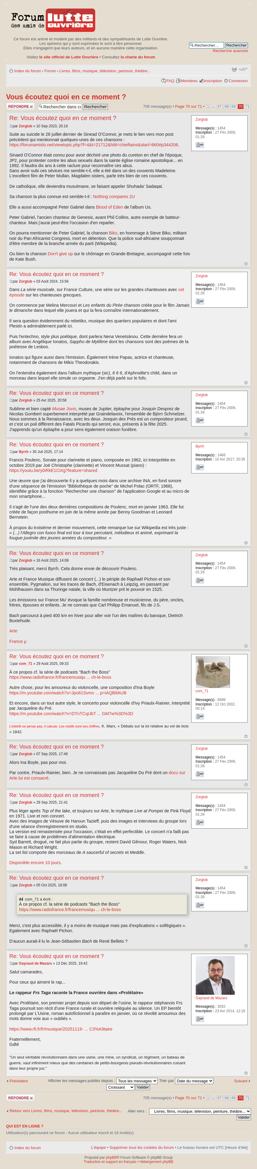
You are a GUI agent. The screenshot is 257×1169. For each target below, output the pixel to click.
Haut (246, 263)
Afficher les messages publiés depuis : (103, 1080)
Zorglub (25, 126)
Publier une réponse (20, 106)
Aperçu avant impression (234, 69)
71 (247, 106)
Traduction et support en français (110, 1162)
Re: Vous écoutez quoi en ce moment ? (62, 118)
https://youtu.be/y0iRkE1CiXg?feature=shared (53, 470)
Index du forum (27, 71)
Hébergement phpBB (156, 1162)
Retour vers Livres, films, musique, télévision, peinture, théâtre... (66, 1111)
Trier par (186, 1080)
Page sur (188, 106)
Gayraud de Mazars (35, 963)
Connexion (238, 81)
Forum (50, 71)
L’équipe (98, 1147)
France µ (17, 641)
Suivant (240, 1081)
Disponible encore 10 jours (34, 862)
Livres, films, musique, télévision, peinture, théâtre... (105, 71)
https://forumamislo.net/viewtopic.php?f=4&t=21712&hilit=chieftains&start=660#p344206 (93, 144)
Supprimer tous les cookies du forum (141, 1147)
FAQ (170, 81)
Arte (13, 630)
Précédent (19, 1081)
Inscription (213, 81)
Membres (189, 81)
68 (226, 106)
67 (220, 106)
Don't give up (60, 253)
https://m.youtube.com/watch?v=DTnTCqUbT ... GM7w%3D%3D (71, 713)
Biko (113, 233)
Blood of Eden (109, 207)
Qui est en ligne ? (25, 1126)
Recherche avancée (230, 50)
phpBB (111, 1157)
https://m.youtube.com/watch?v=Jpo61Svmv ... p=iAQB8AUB (68, 692)
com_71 (25, 664)
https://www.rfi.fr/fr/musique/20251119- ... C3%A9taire (60, 1029)
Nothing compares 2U (114, 196)
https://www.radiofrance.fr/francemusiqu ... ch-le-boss (60, 677)
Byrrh (24, 452)
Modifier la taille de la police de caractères (243, 69)
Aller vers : (137, 1111)
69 (233, 106)
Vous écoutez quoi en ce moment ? (66, 97)
